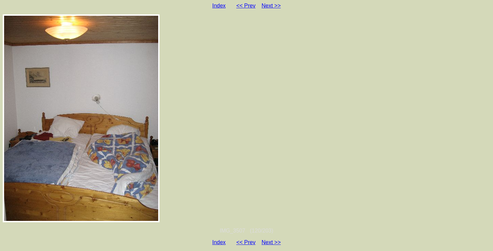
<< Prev (245, 6)
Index (219, 6)
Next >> (271, 6)
